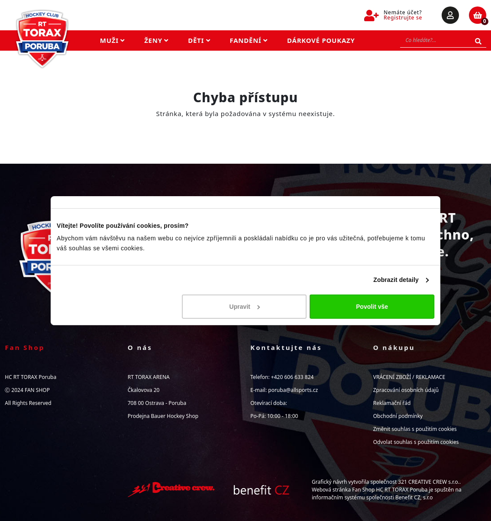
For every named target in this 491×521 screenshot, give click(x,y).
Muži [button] (112, 40)
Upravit (244, 306)
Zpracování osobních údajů (406, 390)
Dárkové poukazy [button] (321, 40)
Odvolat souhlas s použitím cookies (416, 442)
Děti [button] (199, 40)
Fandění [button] (249, 40)
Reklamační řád (392, 403)
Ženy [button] (156, 40)
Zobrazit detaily (396, 279)
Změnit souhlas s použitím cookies (415, 429)
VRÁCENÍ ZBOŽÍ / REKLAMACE (409, 377)
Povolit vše (372, 306)
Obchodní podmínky (398, 416)
